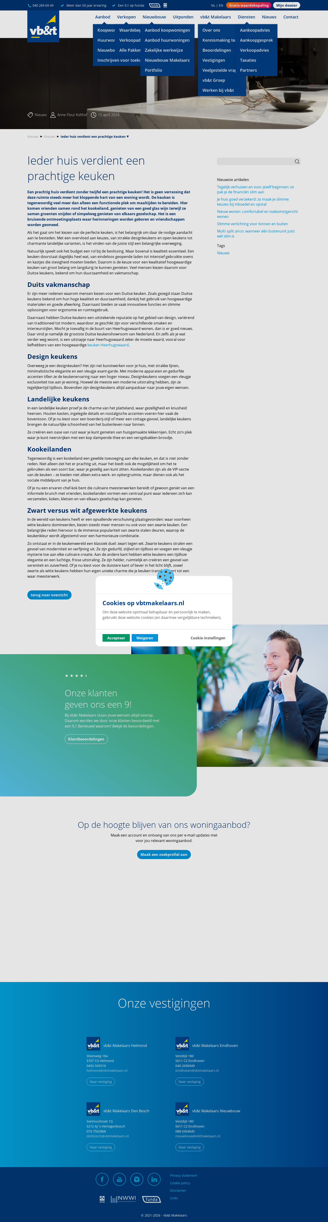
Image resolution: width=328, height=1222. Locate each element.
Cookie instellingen (208, 637)
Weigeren (144, 637)
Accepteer (116, 637)
